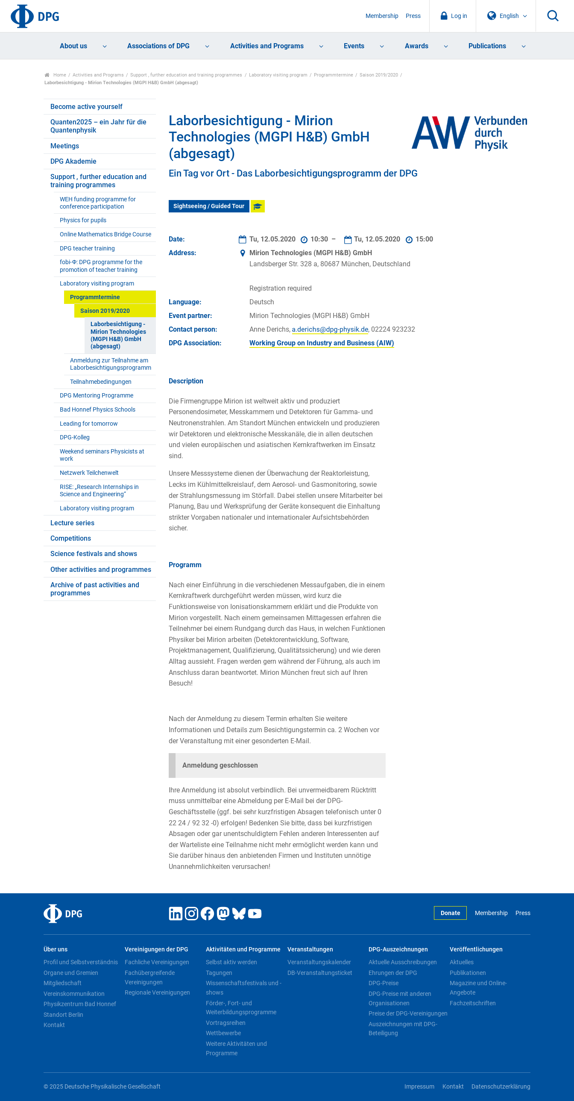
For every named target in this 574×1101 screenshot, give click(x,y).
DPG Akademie (73, 161)
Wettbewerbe (223, 1033)
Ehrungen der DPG (393, 972)
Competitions (70, 538)
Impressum (419, 1086)
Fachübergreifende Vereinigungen (150, 977)
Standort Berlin (63, 1014)
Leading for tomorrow (89, 423)
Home (55, 75)
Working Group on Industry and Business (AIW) (321, 343)
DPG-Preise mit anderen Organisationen (400, 998)
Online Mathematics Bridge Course (105, 234)
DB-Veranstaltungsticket (319, 972)
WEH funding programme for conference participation (98, 203)
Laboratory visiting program (278, 75)
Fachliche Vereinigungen (157, 962)
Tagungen (219, 972)
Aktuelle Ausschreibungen (403, 962)
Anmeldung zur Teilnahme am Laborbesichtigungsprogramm (110, 364)
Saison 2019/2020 (379, 75)
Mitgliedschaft (63, 983)
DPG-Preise (383, 983)
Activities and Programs (267, 46)
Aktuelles (462, 962)
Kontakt (54, 1025)
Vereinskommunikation (74, 993)
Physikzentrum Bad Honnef (80, 1004)
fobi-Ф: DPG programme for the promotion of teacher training (101, 266)
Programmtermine (333, 75)
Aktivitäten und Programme (243, 949)
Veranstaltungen (310, 949)
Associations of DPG (158, 46)
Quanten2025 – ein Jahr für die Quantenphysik (98, 126)
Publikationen (468, 972)
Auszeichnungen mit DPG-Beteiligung (403, 1029)
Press (413, 16)
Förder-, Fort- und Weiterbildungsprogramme (241, 1008)
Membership (382, 16)
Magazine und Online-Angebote (478, 988)
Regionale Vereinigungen (157, 992)
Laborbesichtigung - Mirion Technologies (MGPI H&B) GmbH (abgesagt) (118, 335)
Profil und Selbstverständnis (81, 962)
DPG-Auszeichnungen (398, 949)
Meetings (64, 146)
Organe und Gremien (71, 972)
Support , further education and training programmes (186, 75)
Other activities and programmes (100, 569)
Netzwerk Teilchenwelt (89, 473)
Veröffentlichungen (476, 949)
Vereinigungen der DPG (156, 949)
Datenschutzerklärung (501, 1086)
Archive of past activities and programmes (94, 589)
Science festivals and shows (93, 554)
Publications (487, 46)
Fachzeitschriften (473, 1003)
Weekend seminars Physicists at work (102, 455)
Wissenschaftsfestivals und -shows (243, 988)
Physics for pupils (83, 220)
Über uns (55, 949)
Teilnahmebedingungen (101, 382)
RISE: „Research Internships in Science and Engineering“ (99, 490)
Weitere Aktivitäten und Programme (236, 1048)
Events (354, 46)
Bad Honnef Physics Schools (97, 409)
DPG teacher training (87, 248)
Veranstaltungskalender (319, 962)
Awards (416, 46)
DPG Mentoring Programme (96, 395)
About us (73, 46)
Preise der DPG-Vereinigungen (408, 1013)
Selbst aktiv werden (231, 962)
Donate (450, 913)
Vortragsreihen (226, 1022)
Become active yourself (86, 107)
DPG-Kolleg (75, 437)
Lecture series (72, 523)
